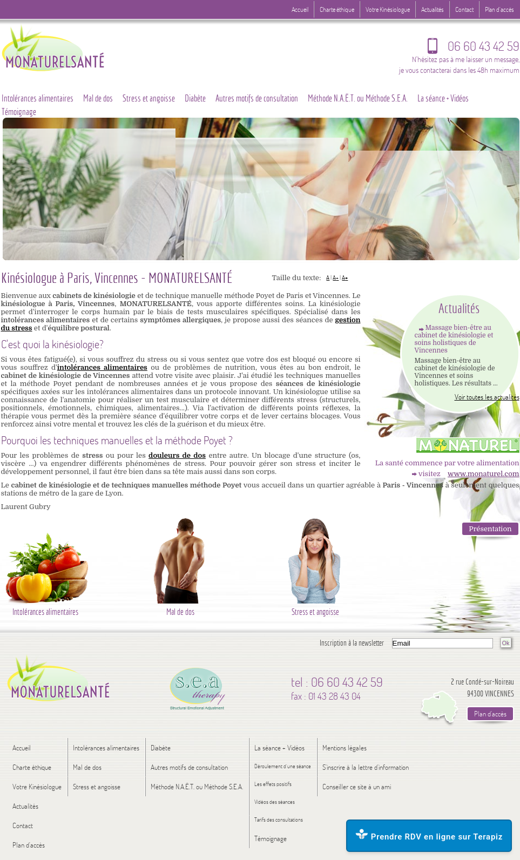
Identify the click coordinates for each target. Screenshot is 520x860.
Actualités (432, 9)
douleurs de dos (177, 455)
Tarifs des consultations (278, 819)
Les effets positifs (273, 784)
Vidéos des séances (274, 801)
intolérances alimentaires (102, 367)
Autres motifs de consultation (256, 98)
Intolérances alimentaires (106, 747)
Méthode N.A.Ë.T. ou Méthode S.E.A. (358, 98)
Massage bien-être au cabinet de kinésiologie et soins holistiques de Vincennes (454, 339)
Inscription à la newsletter (352, 642)
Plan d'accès (499, 9)
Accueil (300, 9)
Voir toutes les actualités (487, 396)
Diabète (195, 98)
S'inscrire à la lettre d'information (365, 767)
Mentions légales (344, 747)
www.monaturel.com (483, 474)
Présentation (490, 529)
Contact (464, 9)
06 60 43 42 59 (473, 48)
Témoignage (270, 838)
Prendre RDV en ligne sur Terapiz (429, 835)
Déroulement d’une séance (282, 766)
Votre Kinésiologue (388, 9)
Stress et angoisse (149, 98)
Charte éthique (337, 9)
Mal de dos (98, 98)
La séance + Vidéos (443, 98)
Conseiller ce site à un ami (356, 786)
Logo (74, 47)
